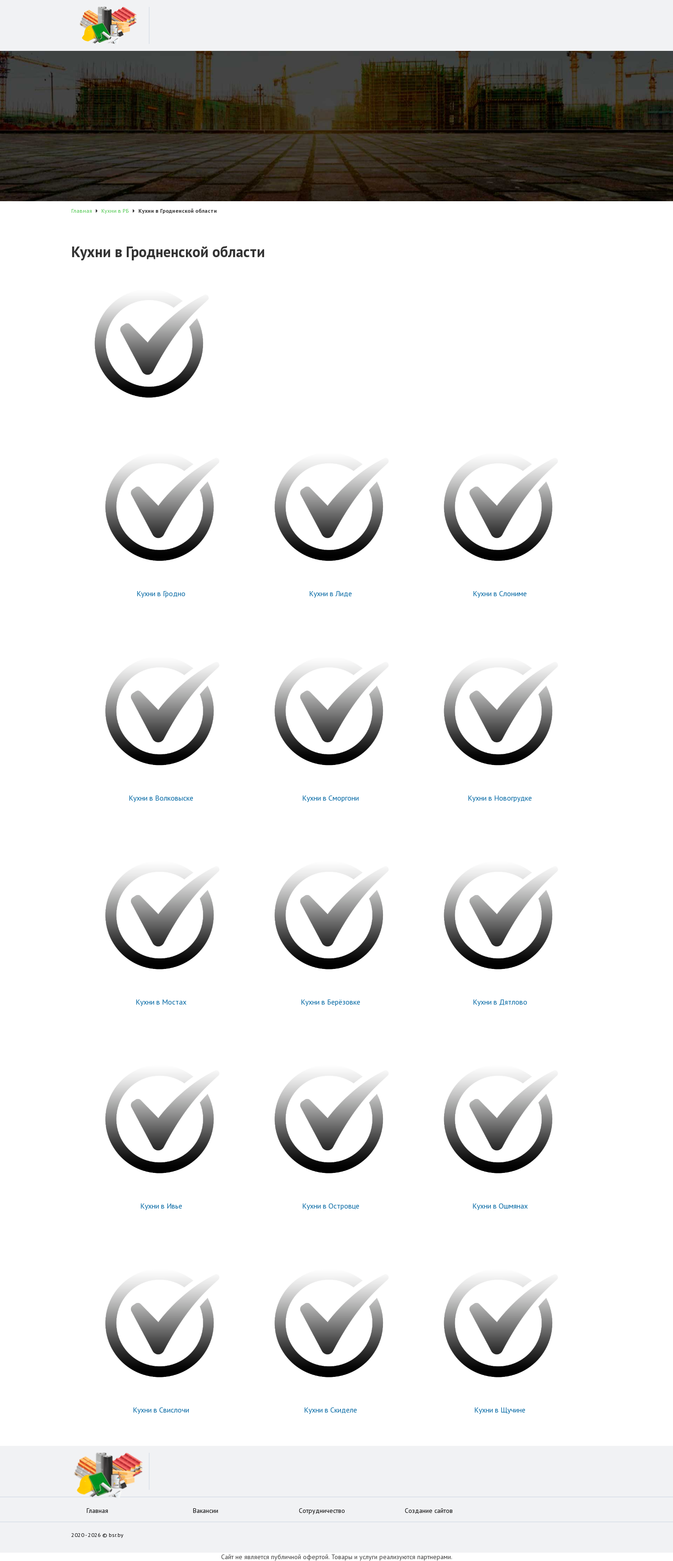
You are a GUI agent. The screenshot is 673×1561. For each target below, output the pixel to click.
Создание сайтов (429, 1510)
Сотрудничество (322, 1510)
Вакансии (205, 1510)
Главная (97, 1510)
